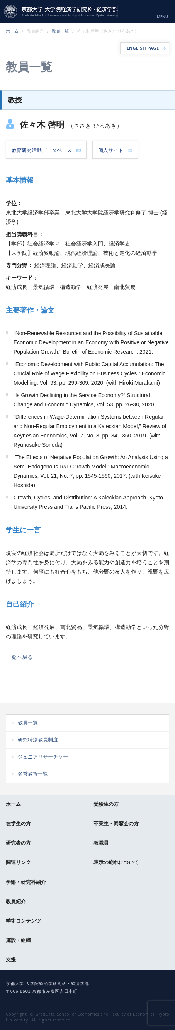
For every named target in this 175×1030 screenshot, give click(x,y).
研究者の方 (18, 843)
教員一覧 (60, 31)
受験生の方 (106, 804)
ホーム (12, 31)
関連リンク (18, 862)
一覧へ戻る (19, 657)
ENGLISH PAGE (143, 48)
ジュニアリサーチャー (43, 757)
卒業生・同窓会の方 (116, 823)
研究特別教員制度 (38, 740)
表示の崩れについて (116, 862)
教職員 (101, 843)
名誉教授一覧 (33, 774)
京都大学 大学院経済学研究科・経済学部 (61, 11)
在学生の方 (18, 823)
